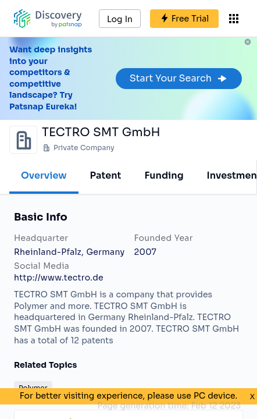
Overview (44, 175)
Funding (163, 175)
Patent (106, 175)
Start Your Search (179, 78)
